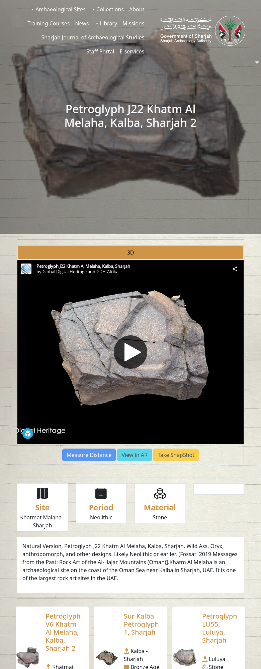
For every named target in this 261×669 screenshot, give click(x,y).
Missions (133, 23)
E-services (131, 51)
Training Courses (48, 23)
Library (107, 23)
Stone (160, 517)
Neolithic (101, 517)
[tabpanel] (130, 362)
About (136, 9)
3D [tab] (130, 252)
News (82, 23)
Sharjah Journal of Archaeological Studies (92, 37)
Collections (109, 9)
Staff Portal (100, 51)
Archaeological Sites (60, 9)
